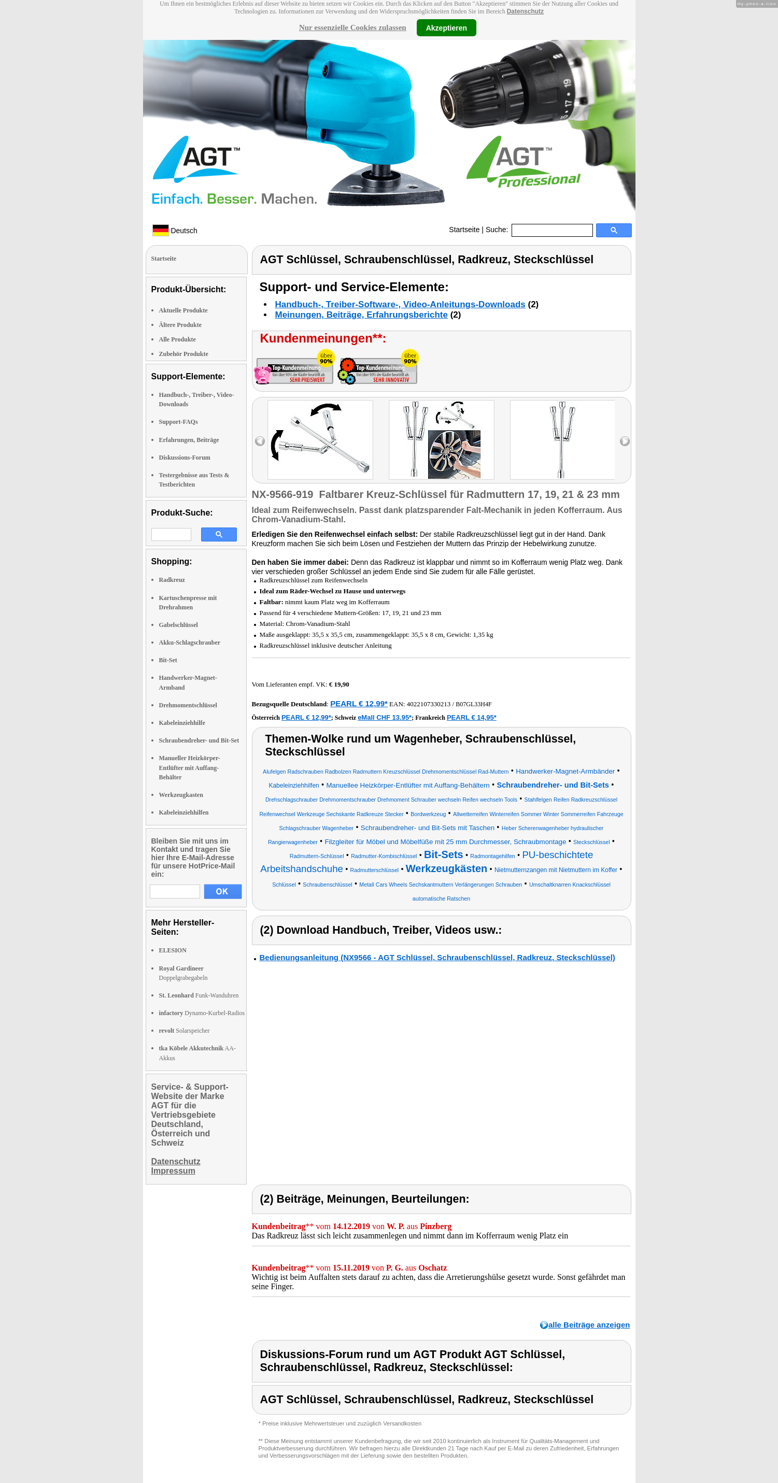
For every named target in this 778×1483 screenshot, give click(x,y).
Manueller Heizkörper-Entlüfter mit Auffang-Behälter (189, 767)
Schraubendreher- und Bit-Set (199, 740)
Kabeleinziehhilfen (184, 812)
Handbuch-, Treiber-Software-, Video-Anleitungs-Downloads (400, 304)
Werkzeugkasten (181, 794)
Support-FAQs (178, 421)
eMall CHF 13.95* (385, 717)
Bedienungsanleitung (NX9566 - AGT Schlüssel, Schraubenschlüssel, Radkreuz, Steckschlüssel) (437, 957)
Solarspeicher (184, 1030)
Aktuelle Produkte (183, 310)
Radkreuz (172, 579)
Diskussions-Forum (184, 457)
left (260, 441)
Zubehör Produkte (183, 354)
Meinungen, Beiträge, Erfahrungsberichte (361, 315)
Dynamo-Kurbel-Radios (202, 1013)
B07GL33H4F (473, 704)
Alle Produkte (177, 339)
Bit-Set (168, 660)
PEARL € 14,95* (472, 717)
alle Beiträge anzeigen (589, 1324)
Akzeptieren (446, 27)
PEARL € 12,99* (359, 703)
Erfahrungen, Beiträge (189, 440)
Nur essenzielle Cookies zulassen (352, 27)
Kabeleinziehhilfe (182, 722)
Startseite (464, 229)
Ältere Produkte (180, 325)
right (625, 441)
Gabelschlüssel (178, 625)
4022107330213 (429, 704)
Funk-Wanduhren (199, 995)
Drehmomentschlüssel (188, 705)
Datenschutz (525, 11)
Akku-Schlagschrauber (190, 642)
